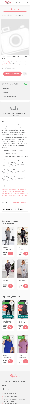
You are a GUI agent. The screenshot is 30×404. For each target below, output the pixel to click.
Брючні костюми (15, 188)
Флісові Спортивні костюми (18, 195)
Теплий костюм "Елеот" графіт (8, 281)
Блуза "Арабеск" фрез (21, 356)
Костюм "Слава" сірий (7, 248)
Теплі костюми (7, 193)
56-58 (22, 63)
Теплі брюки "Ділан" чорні (7, 322)
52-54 (14, 63)
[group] (15, 40)
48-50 (6, 63)
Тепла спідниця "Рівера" (21, 322)
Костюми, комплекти (9, 190)
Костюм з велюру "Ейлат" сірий (23, 281)
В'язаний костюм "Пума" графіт (23, 248)
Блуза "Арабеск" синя (6, 356)
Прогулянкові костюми (16, 191)
